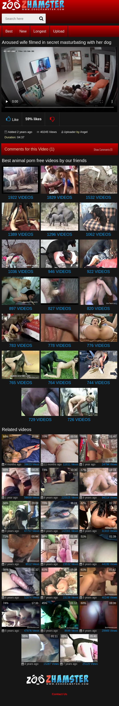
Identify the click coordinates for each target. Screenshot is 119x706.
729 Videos (40, 419)
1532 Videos (98, 197)
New (23, 31)
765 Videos (20, 382)
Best (8, 31)
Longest (39, 31)
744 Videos (98, 382)
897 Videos (20, 308)
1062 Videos (98, 234)
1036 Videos (20, 271)
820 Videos (98, 308)
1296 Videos (59, 234)
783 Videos (20, 345)
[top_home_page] (35, 5)
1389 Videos (20, 234)
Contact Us (59, 694)
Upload (58, 31)
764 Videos (59, 382)
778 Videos (59, 345)
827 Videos (59, 308)
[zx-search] (24, 18)
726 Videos (79, 419)
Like (11, 119)
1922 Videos (20, 197)
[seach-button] (41, 18)
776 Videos (98, 345)
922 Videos (98, 271)
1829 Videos (59, 197)
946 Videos (59, 271)
